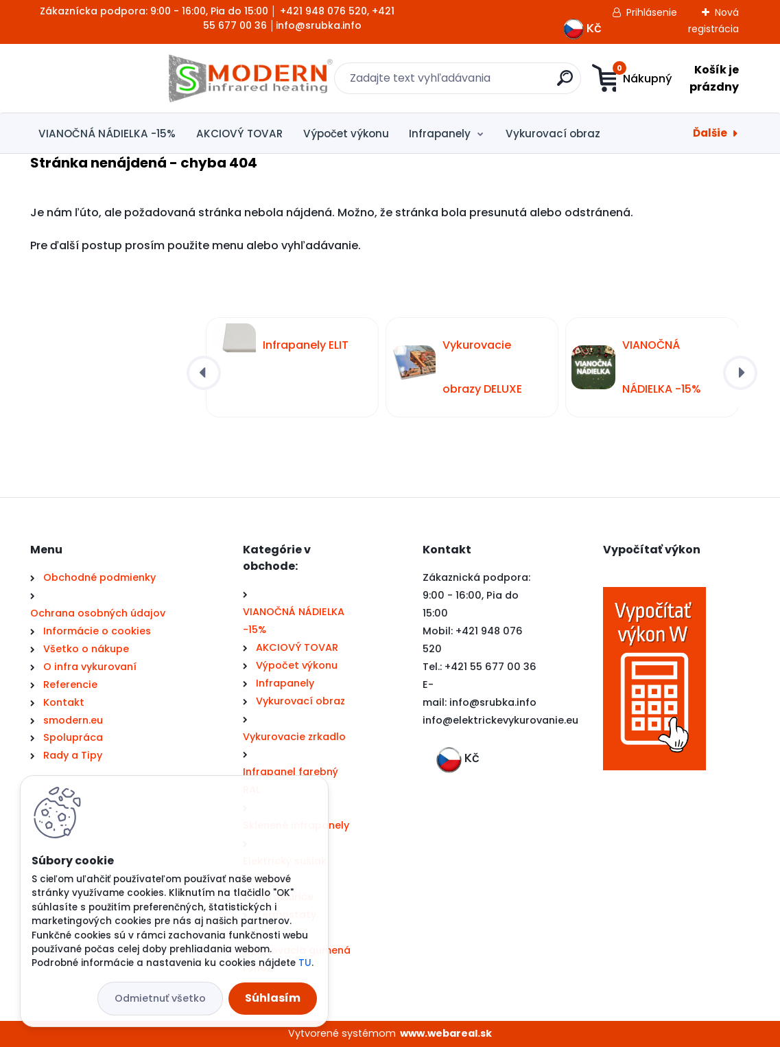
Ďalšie (710, 133)
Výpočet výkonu (346, 133)
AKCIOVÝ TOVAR (239, 133)
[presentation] (204, 373)
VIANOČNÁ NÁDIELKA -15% (107, 133)
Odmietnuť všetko (160, 998)
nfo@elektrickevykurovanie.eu (501, 720)
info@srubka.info (492, 702)
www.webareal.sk (446, 1033)
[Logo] (114, 78)
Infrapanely (440, 133)
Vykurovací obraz (553, 133)
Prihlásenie (651, 12)
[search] (476, 83)
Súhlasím (272, 998)
